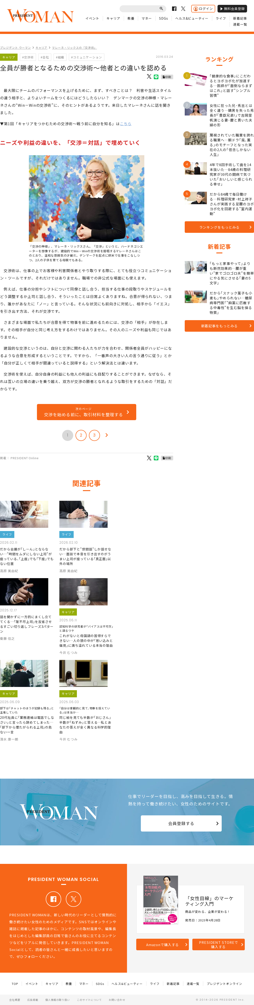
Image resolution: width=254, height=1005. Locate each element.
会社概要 (14, 1000)
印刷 (168, 77)
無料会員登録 (232, 8)
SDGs (163, 18)
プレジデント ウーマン (15, 47)
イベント (92, 18)
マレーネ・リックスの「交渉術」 (74, 47)
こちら (126, 123)
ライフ (221, 18)
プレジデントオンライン (224, 983)
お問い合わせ (117, 1000)
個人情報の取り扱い (57, 1000)
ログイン (203, 8)
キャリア (113, 18)
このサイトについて (89, 1000)
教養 (130, 18)
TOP (15, 983)
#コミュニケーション (86, 57)
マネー (147, 18)
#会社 (45, 57)
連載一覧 (240, 24)
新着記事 (240, 18)
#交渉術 (28, 57)
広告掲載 (32, 1000)
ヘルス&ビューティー (192, 18)
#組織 (60, 57)
